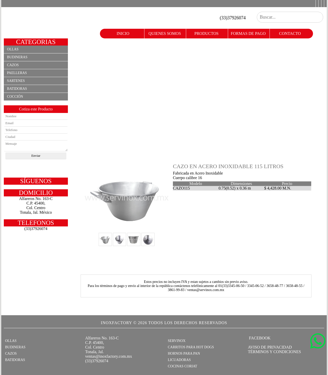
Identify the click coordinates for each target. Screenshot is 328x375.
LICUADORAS (179, 360)
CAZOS (11, 353)
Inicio (123, 33)
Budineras (17, 57)
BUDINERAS (15, 347)
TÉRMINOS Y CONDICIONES (274, 352)
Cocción (15, 96)
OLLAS (11, 341)
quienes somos (164, 33)
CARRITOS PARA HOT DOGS (191, 347)
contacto (290, 33)
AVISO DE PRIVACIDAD (270, 347)
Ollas (13, 49)
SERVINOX (177, 341)
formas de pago (248, 33)
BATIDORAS (15, 360)
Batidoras (17, 89)
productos (207, 33)
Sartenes (16, 81)
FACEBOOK (259, 338)
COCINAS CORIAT (182, 366)
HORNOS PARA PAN (184, 353)
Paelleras (17, 73)
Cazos (13, 65)
